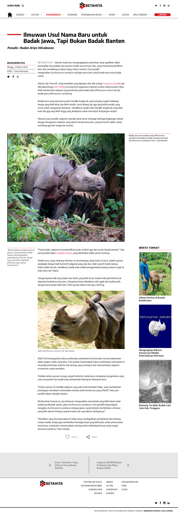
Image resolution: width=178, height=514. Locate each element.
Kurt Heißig (59, 86)
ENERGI (109, 482)
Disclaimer (167, 511)
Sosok (125, 14)
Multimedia (140, 14)
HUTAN (109, 485)
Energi (20, 14)
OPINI (124, 485)
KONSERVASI (111, 489)
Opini (112, 14)
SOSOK (125, 489)
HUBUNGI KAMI (95, 489)
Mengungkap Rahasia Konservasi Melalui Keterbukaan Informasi (151, 353)
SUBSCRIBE (13, 5)
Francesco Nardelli (112, 83)
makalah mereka (64, 253)
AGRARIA (110, 493)
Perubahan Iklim (91, 14)
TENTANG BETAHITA (92, 482)
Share (91, 437)
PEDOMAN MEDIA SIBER (91, 485)
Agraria (72, 14)
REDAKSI (98, 493)
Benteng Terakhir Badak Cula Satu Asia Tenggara (155, 407)
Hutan (35, 14)
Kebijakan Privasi (152, 511)
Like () (71, 437)
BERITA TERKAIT (149, 247)
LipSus (162, 14)
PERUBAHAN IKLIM (130, 482)
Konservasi (53, 14)
